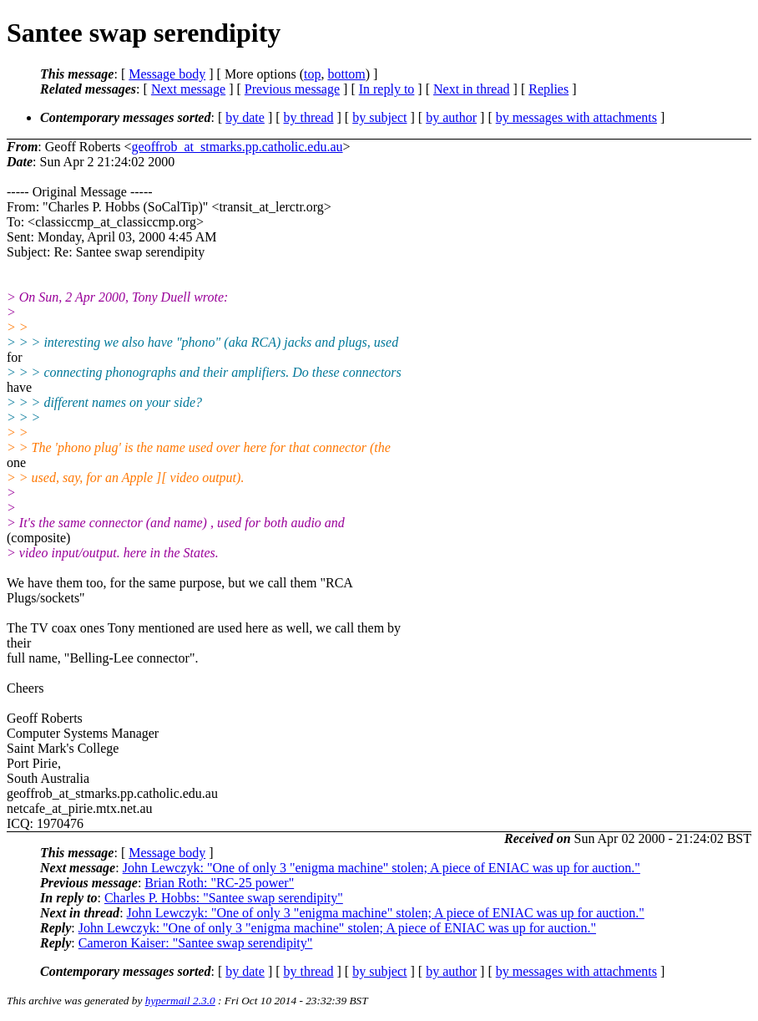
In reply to (387, 89)
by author (451, 117)
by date (245, 117)
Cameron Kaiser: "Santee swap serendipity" (195, 943)
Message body (167, 74)
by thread (309, 117)
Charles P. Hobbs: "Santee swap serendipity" (223, 898)
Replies (548, 89)
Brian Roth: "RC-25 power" (219, 883)
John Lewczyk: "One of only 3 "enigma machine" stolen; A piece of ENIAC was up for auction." (381, 868)
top (312, 74)
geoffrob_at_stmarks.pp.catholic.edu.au (237, 147)
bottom (346, 74)
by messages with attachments (576, 117)
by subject (379, 117)
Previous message (292, 89)
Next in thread (471, 89)
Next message (188, 89)
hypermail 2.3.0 (180, 1000)
